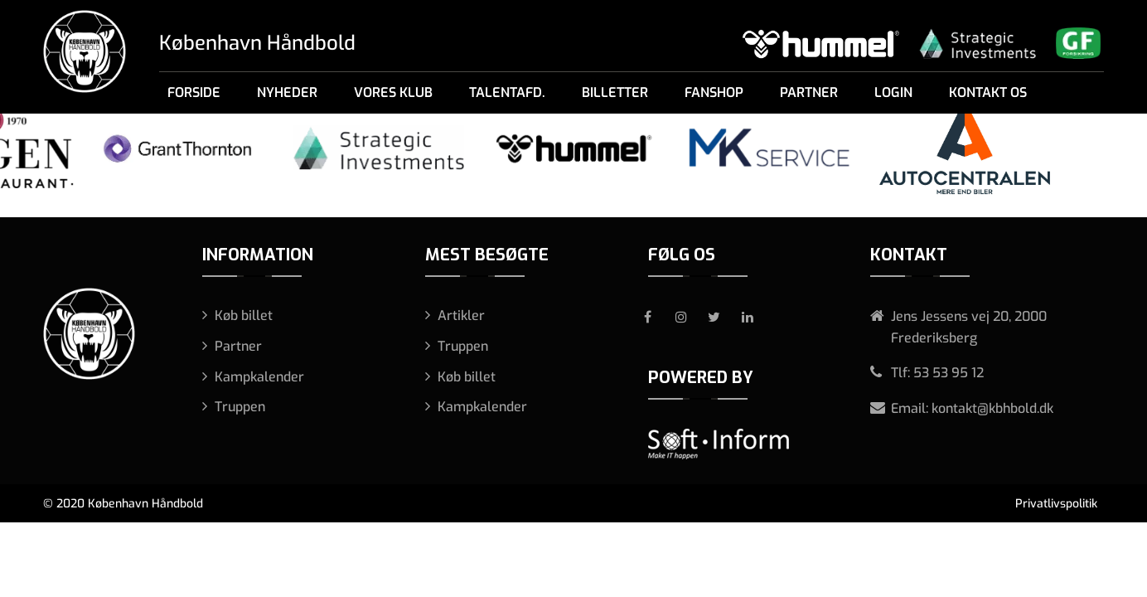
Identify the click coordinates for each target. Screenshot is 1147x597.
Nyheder (287, 92)
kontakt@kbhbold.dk (992, 408)
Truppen (240, 406)
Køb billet (244, 315)
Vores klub (393, 92)
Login (893, 92)
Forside (193, 92)
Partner (809, 92)
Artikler (461, 315)
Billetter (615, 92)
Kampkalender (259, 377)
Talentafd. (507, 92)
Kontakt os (988, 92)
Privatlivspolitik (1056, 504)
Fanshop (714, 92)
